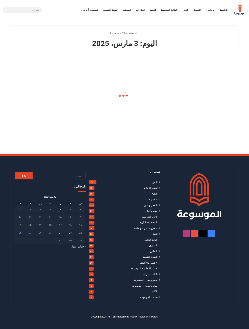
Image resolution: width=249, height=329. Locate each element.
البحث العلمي (151, 239)
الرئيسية (134, 33)
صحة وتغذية (151, 199)
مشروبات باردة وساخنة (145, 228)
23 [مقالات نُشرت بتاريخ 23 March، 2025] (70, 232)
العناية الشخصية (169, 9)
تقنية (155, 233)
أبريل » (72, 246)
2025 (124, 33)
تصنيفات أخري (90, 9)
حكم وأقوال (151, 210)
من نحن (210, 9)
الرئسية (224, 9)
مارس (116, 33)
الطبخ (153, 9)
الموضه (127, 9)
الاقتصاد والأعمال (149, 262)
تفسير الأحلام (151, 187)
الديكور (154, 251)
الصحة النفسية (110, 9)
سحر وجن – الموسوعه (146, 279)
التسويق (197, 9)
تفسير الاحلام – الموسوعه (144, 268)
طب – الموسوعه (149, 297)
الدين (185, 9)
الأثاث (155, 291)
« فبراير (81, 246)
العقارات (140, 9)
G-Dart (152, 316)
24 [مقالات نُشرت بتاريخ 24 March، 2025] (60, 232)
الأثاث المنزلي (150, 274)
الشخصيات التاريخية (147, 222)
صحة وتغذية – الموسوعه (145, 285)
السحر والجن (151, 205)
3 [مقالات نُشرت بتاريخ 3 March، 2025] (60, 209)
